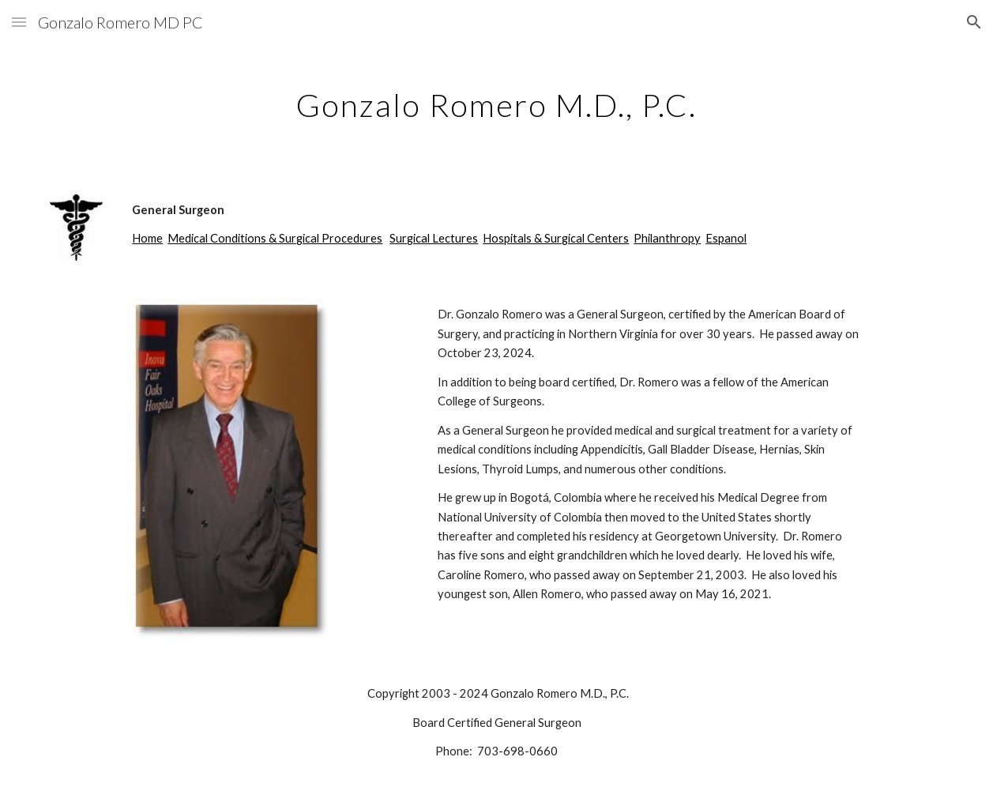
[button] (19, 21)
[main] (496, 98)
